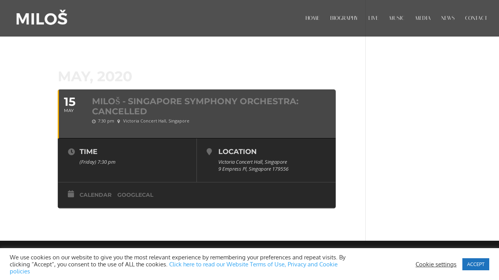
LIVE (373, 18)
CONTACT (476, 18)
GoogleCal (135, 194)
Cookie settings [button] (436, 264)
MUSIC (397, 18)
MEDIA (423, 18)
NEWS (448, 18)
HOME (313, 18)
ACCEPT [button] (476, 264)
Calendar (95, 194)
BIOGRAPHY (344, 18)
